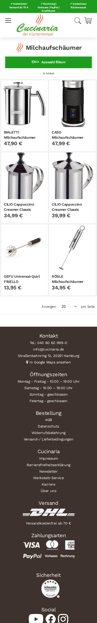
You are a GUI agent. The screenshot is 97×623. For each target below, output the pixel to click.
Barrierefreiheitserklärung (48, 465)
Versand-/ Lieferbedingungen (48, 439)
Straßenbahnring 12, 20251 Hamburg (48, 356)
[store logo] (37, 25)
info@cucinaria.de (48, 349)
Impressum (48, 458)
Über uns (48, 491)
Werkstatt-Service (48, 478)
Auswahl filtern (53, 62)
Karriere (48, 484)
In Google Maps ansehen (50, 362)
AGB (48, 420)
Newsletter (48, 471)
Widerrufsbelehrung (48, 433)
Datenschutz (48, 426)
